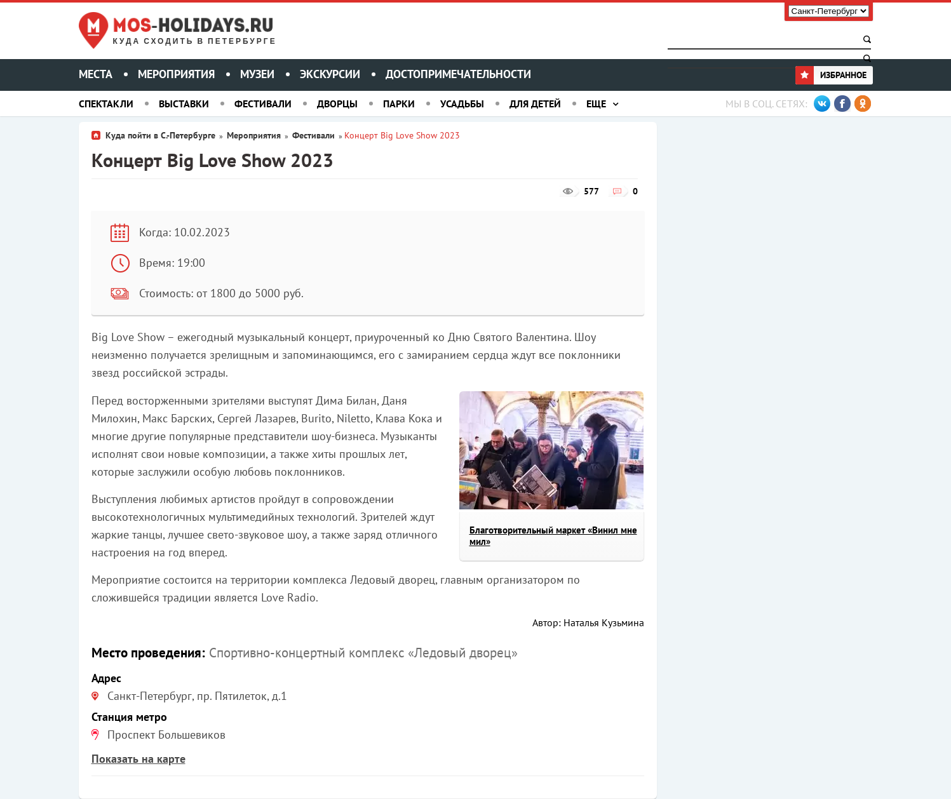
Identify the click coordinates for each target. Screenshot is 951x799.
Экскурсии (330, 74)
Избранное (831, 75)
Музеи (257, 74)
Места (95, 74)
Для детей (535, 103)
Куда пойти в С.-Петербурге (160, 135)
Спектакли (106, 103)
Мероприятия (176, 74)
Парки (399, 103)
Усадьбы (462, 103)
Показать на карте (138, 758)
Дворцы (337, 103)
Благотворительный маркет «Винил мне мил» (553, 535)
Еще (596, 103)
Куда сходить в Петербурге (195, 41)
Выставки (184, 103)
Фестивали (263, 103)
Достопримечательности (458, 74)
